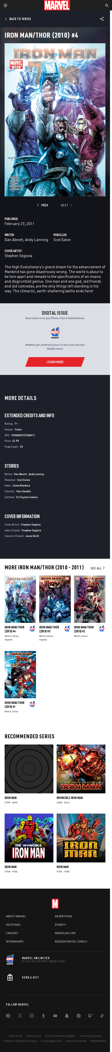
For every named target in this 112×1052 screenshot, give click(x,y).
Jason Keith (32, 536)
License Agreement (51, 1040)
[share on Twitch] (90, 1017)
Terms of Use (15, 1035)
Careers (12, 933)
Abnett (8, 635)
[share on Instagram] (32, 1017)
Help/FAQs (13, 924)
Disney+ (60, 924)
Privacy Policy (33, 1035)
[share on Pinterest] (79, 1017)
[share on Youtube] (55, 1017)
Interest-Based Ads (76, 1040)
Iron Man (11, 798)
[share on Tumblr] (43, 1017)
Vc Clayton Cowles (27, 497)
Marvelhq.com (65, 933)
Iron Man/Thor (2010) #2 (84, 629)
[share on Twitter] (20, 1017)
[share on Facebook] (8, 1017)
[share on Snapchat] (67, 1017)
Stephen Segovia (18, 255)
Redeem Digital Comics (71, 941)
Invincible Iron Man (70, 798)
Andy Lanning (36, 239)
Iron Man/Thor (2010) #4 (14, 629)
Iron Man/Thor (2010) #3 (49, 629)
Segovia (8, 639)
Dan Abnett (14, 239)
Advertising (63, 916)
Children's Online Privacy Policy (20, 1040)
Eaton (15, 635)
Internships (15, 941)
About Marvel (16, 916)
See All (98, 568)
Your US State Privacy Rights (60, 1035)
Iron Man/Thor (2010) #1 (14, 705)
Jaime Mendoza (21, 485)
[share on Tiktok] (102, 1017)
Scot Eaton (62, 239)
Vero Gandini (23, 491)
